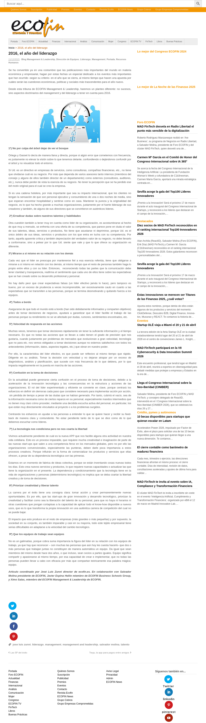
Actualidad (43, 41)
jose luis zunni (22, 614)
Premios (65, 9)
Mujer (110, 41)
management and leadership (80, 614)
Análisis (83, 41)
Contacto (90, 9)
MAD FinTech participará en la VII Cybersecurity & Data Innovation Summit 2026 (164, 352)
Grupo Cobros (144, 9)
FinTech (148, 41)
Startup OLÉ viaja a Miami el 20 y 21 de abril (166, 325)
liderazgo (38, 614)
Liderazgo (85, 59)
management (53, 614)
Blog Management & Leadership (38, 59)
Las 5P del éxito (18, 622)
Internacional (70, 41)
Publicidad (52, 9)
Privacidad (111, 645)
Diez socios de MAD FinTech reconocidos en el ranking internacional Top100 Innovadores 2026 (167, 229)
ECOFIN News (125, 9)
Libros (159, 41)
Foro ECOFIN (28, 41)
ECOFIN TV (136, 41)
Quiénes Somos (18, 9)
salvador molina (109, 614)
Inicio (11, 47)
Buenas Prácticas (174, 41)
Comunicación (97, 41)
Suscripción (36, 9)
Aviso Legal (112, 641)
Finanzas (56, 41)
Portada (14, 41)
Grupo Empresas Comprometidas (172, 9)
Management (98, 59)
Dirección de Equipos (67, 59)
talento (125, 614)
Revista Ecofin (107, 9)
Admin (109, 648)
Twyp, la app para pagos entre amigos (109, 622)
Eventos (78, 9)
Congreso (122, 41)
